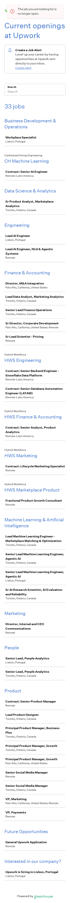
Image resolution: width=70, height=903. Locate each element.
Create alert (23, 68)
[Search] (35, 92)
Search (11, 87)
